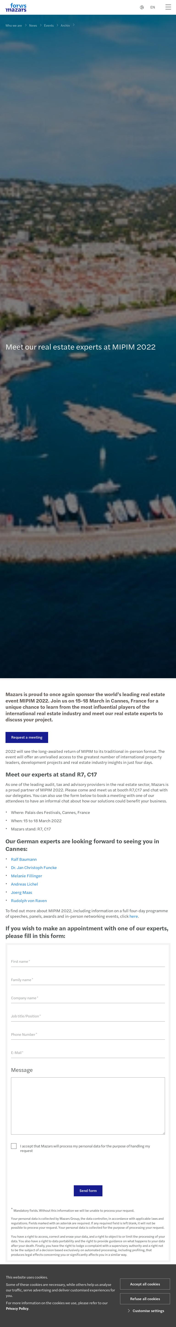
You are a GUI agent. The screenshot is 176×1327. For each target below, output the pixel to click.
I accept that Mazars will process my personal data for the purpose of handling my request (85, 1148)
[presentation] (46, 1169)
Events (49, 24)
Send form (88, 1190)
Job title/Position (26, 1016)
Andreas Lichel (24, 884)
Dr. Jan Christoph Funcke (34, 867)
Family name (22, 979)
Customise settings (145, 1310)
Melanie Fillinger (26, 875)
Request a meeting (26, 737)
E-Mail (17, 1052)
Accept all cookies (145, 1284)
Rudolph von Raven (29, 900)
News (33, 25)
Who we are (14, 25)
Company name (24, 997)
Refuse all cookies (145, 1298)
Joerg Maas (21, 892)
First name (20, 961)
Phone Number (24, 1034)
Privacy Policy (17, 1308)
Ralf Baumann (24, 859)
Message (22, 1069)
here (133, 916)
